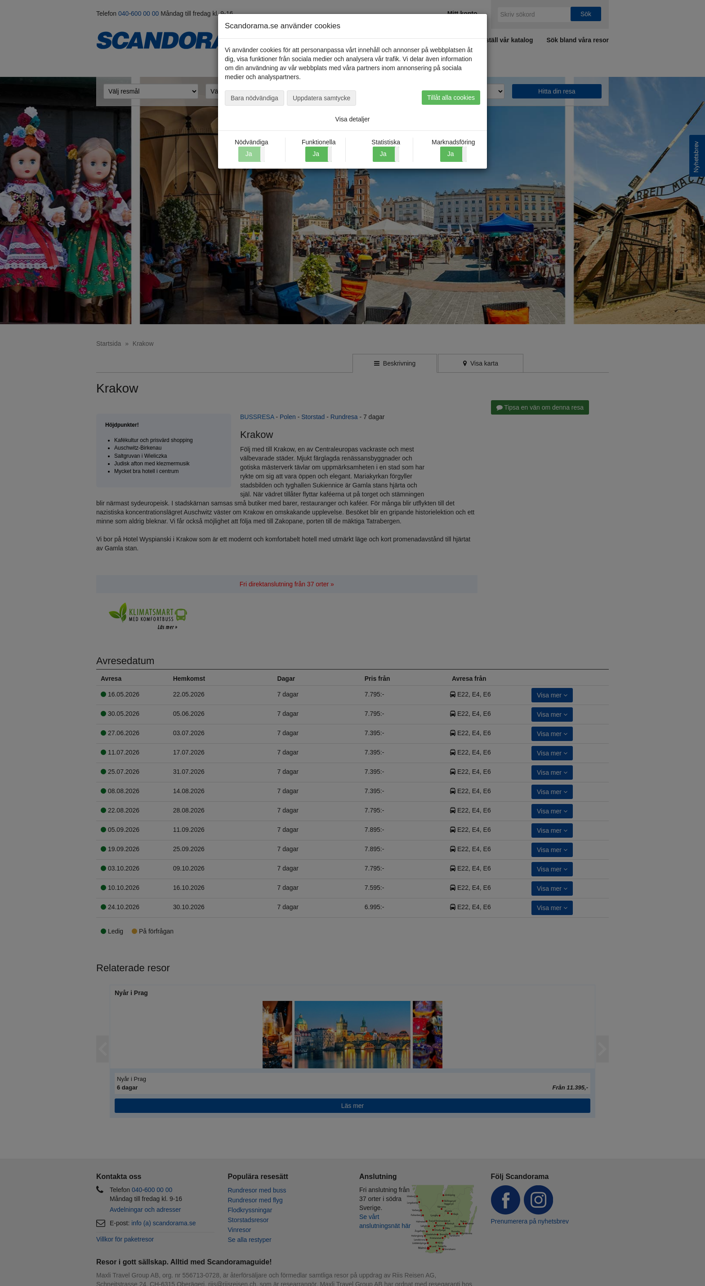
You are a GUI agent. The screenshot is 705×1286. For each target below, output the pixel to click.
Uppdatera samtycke (321, 98)
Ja (315, 153)
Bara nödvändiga (254, 98)
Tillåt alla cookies (451, 97)
